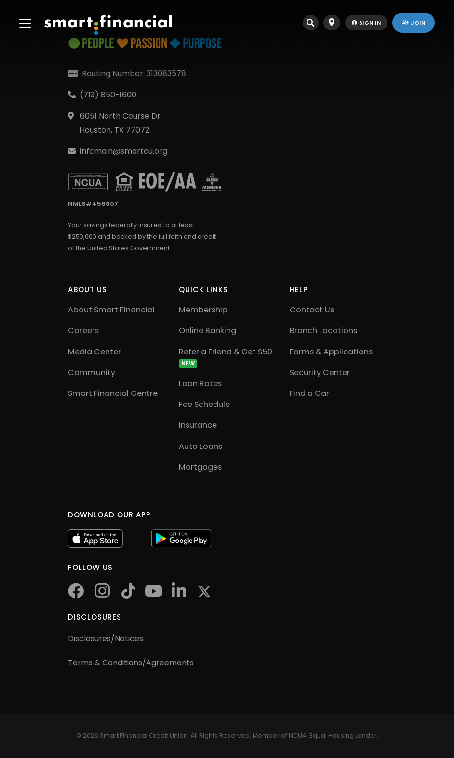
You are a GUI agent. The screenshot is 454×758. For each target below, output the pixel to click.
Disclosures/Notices (105, 638)
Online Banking (207, 330)
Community (91, 372)
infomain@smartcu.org (123, 151)
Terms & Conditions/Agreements (131, 662)
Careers (83, 330)
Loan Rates (200, 383)
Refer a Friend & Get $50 (225, 357)
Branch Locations (323, 330)
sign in (366, 23)
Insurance (198, 425)
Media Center (94, 351)
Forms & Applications (331, 351)
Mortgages (200, 467)
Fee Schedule (204, 404)
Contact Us (312, 309)
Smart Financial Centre (113, 393)
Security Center (320, 372)
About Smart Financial (111, 309)
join (413, 23)
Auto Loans (200, 446)
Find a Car (309, 393)
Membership (203, 309)
